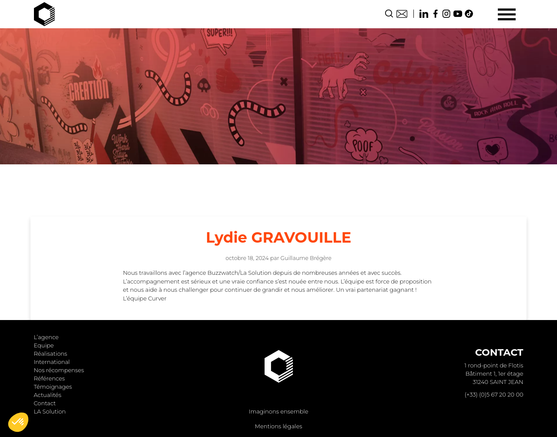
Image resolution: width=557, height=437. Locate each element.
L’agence (46, 337)
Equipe (44, 345)
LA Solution (50, 411)
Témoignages (53, 386)
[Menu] (507, 14)
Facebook (435, 13)
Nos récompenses (59, 370)
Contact (401, 13)
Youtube (457, 13)
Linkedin (423, 13)
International (52, 361)
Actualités (47, 394)
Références (49, 378)
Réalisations (50, 353)
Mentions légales (278, 426)
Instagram (446, 13)
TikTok (469, 13)
